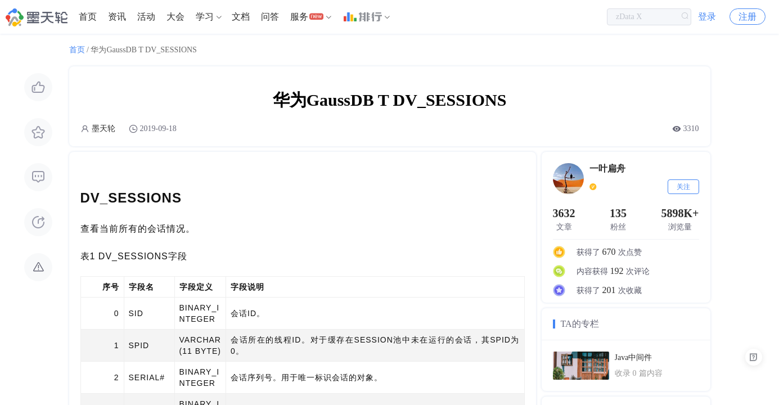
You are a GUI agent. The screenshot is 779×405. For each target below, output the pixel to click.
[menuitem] (88, 17)
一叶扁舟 (607, 168)
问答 (270, 16)
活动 (146, 16)
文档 (241, 16)
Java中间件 (633, 357)
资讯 (117, 16)
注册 (748, 16)
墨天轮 (103, 128)
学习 (205, 16)
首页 (88, 16)
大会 (175, 16)
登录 (707, 16)
